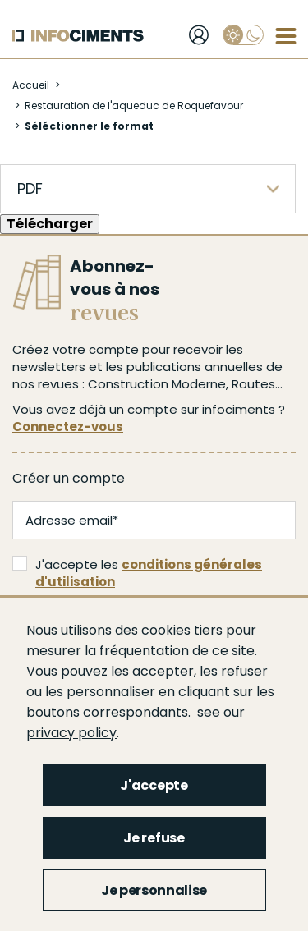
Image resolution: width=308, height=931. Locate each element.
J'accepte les (137, 573)
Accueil (30, 85)
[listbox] (148, 188)
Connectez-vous (67, 426)
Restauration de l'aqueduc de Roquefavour (134, 105)
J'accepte (153, 785)
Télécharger (50, 223)
